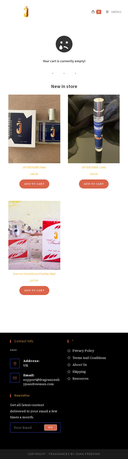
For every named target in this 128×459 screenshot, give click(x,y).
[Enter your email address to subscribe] (35, 428)
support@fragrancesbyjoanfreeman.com (41, 381)
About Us (79, 365)
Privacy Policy (83, 351)
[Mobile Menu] (112, 12)
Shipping (79, 372)
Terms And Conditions (89, 358)
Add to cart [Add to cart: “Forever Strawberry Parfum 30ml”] (34, 290)
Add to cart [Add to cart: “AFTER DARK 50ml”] (34, 184)
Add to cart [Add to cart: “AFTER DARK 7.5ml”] (94, 184)
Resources (80, 379)
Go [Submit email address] (50, 427)
